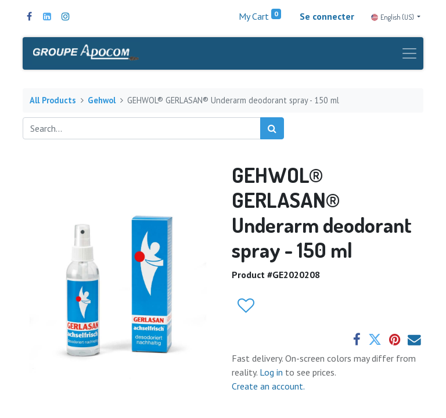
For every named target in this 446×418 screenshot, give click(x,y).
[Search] (272, 128)
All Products (53, 100)
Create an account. (268, 386)
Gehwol (102, 100)
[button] (245, 306)
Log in (272, 372)
